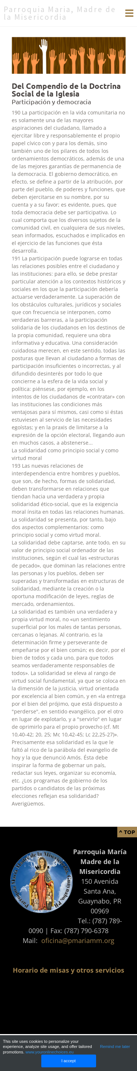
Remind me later (115, 1046)
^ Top (127, 832)
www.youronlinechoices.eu (50, 1052)
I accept (68, 1061)
